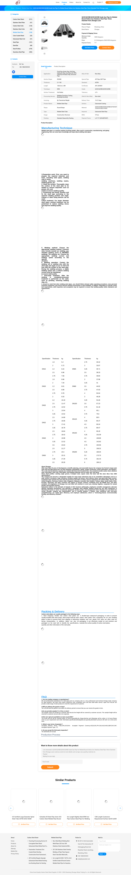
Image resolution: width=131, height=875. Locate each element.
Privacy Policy (15, 853)
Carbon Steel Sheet (22, 19)
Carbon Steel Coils (22, 26)
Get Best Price (89, 47)
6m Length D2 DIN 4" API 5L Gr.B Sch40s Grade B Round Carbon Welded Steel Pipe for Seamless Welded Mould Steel (62, 860)
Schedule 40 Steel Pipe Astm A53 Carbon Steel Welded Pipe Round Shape (50, 819)
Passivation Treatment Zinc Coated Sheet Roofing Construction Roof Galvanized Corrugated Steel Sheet (37, 852)
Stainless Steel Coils (22, 29)
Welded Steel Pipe (22, 32)
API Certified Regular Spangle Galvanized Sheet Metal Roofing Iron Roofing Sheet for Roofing (38, 860)
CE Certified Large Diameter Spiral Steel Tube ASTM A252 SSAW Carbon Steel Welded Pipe (23, 819)
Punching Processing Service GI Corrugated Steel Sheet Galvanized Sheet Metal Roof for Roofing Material (38, 843)
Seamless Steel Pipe (22, 52)
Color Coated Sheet (22, 36)
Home (12, 841)
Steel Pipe (22, 42)
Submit (50, 767)
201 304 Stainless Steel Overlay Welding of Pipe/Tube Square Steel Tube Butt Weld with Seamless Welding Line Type (62, 852)
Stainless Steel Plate (22, 22)
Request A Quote (113, 2)
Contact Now (22, 76)
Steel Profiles (22, 49)
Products (13, 843)
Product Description (59, 66)
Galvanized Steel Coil (22, 39)
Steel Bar (22, 45)
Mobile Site (14, 851)
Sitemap (13, 848)
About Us (13, 846)
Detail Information (46, 66)
